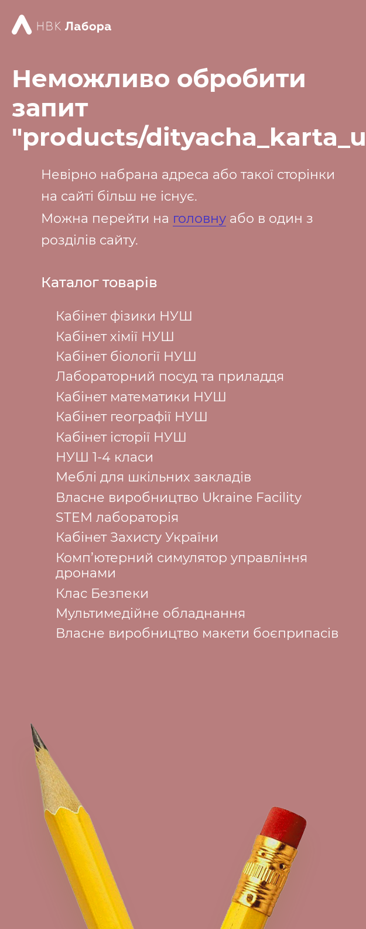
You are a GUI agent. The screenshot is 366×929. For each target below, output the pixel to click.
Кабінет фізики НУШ (124, 316)
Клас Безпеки (102, 593)
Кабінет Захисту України (137, 537)
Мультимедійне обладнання (150, 613)
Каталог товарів (99, 282)
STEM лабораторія (117, 517)
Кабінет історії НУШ (121, 437)
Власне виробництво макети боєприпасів (197, 633)
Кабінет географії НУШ (132, 417)
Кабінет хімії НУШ (115, 337)
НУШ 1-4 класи (104, 457)
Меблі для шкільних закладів (153, 477)
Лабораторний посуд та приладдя (170, 376)
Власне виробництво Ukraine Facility (179, 497)
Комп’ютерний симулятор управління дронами (181, 565)
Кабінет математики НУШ (141, 397)
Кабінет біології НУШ (126, 356)
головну (199, 218)
